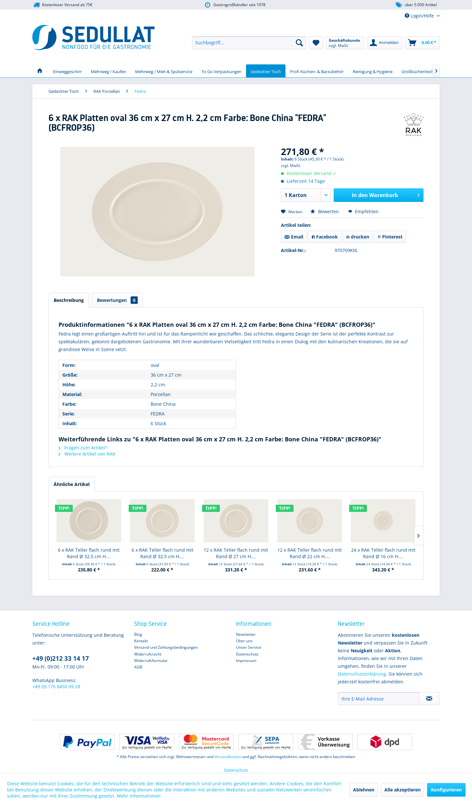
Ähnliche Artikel (72, 484)
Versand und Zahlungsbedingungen (166, 647)
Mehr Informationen (139, 796)
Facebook (325, 237)
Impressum (246, 660)
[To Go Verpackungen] (221, 70)
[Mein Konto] (384, 42)
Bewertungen (117, 300)
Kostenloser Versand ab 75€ (62, 5)
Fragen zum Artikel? (83, 448)
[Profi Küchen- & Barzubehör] (316, 70)
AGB (138, 667)
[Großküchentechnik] (420, 70)
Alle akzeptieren (402, 790)
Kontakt (141, 641)
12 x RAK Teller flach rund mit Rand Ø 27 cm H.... (236, 553)
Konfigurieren (446, 790)
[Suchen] (299, 42)
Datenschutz (247, 654)
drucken (357, 237)
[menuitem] (249, 42)
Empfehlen (363, 211)
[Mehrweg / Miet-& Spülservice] (164, 70)
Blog (138, 634)
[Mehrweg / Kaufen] (108, 70)
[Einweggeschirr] (67, 70)
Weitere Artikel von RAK (87, 454)
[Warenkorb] (422, 42)
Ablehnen (363, 790)
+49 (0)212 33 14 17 (60, 658)
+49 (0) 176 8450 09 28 (56, 686)
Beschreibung (69, 300)
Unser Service (248, 647)
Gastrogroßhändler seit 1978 (234, 5)
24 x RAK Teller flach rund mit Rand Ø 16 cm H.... (383, 553)
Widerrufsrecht (147, 654)
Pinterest (390, 237)
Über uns (244, 641)
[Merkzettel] (316, 42)
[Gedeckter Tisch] (265, 70)
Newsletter (246, 634)
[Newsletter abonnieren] (429, 698)
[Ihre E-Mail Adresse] (378, 698)
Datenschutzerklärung (362, 674)
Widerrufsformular (151, 660)
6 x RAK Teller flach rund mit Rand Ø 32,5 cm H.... (89, 553)
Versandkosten (227, 756)
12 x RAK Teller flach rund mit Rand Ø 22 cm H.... (309, 553)
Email (293, 237)
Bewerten (325, 211)
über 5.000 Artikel (416, 5)
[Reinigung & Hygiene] (372, 70)
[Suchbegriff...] (249, 42)
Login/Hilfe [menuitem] (420, 16)
